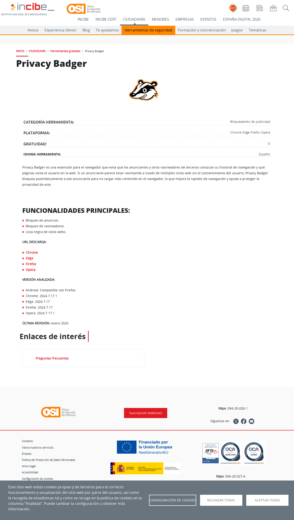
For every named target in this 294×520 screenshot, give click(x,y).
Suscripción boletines (145, 413)
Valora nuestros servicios (38, 447)
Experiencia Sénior (61, 30)
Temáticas (257, 30)
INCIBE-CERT (106, 19)
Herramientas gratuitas (65, 51)
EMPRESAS (184, 19)
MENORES (160, 19)
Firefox (31, 264)
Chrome (32, 252)
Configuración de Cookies (173, 500)
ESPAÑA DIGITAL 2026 (241, 19)
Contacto (27, 441)
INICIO (20, 51)
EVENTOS (208, 19)
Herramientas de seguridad (148, 30)
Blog (86, 30)
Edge (29, 258)
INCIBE (83, 19)
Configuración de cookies (37, 479)
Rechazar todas (221, 500)
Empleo (26, 453)
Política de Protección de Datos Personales (48, 460)
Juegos (237, 30)
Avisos (33, 30)
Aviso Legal (29, 466)
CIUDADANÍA (134, 19)
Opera (30, 269)
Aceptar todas (267, 500)
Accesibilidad (30, 472)
